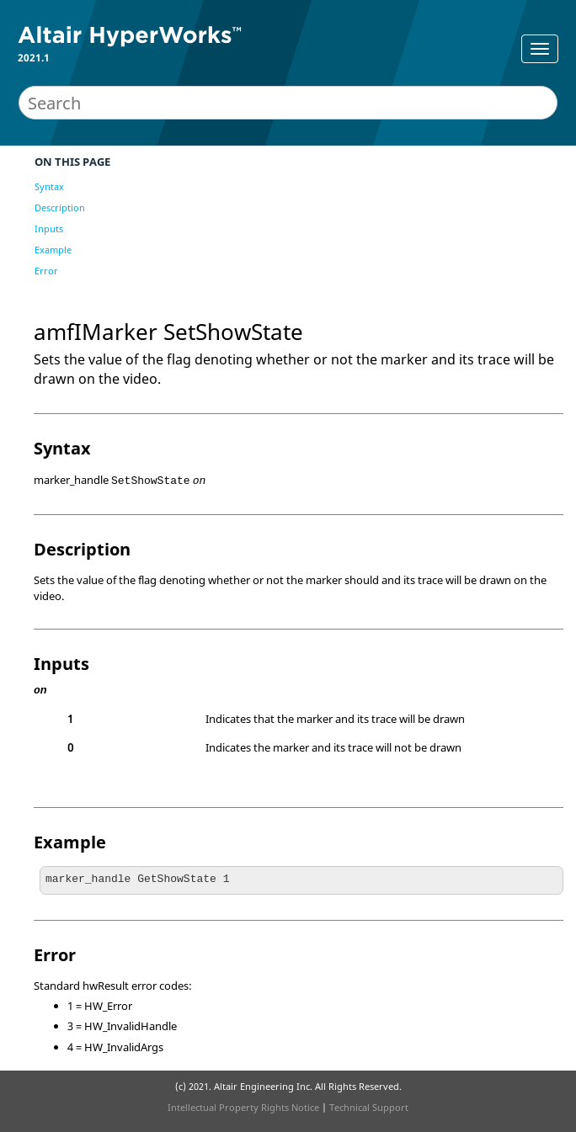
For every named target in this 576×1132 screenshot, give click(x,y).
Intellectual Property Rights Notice (243, 1107)
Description (60, 207)
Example (53, 249)
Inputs (49, 228)
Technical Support (368, 1107)
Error (46, 270)
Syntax (49, 186)
